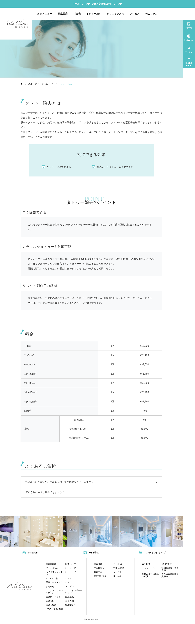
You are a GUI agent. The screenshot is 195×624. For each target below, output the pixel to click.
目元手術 (117, 564)
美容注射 (50, 601)
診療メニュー (44, 13)
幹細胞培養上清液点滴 (170, 569)
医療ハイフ (70, 564)
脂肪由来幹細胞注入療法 (150, 575)
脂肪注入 (117, 576)
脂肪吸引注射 (100, 576)
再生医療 (63, 13)
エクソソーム (148, 568)
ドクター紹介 (94, 13)
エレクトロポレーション (73, 591)
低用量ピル (70, 605)
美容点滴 (69, 601)
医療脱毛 (69, 597)
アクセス (135, 13)
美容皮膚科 (51, 564)
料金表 (77, 13)
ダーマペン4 (52, 568)
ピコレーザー (71, 568)
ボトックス (70, 578)
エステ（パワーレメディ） (54, 591)
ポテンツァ (70, 582)
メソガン (69, 586)
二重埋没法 (99, 568)
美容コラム (151, 13)
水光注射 (50, 586)
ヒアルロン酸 (52, 578)
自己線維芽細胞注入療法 (170, 575)
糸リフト (117, 572)
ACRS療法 (166, 564)
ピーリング (70, 572)
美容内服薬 (51, 605)
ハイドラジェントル (54, 573)
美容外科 (98, 564)
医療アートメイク (54, 582)
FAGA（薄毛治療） (55, 609)
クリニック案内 (115, 13)
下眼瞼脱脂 (118, 568)
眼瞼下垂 (98, 572)
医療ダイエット (53, 597)
